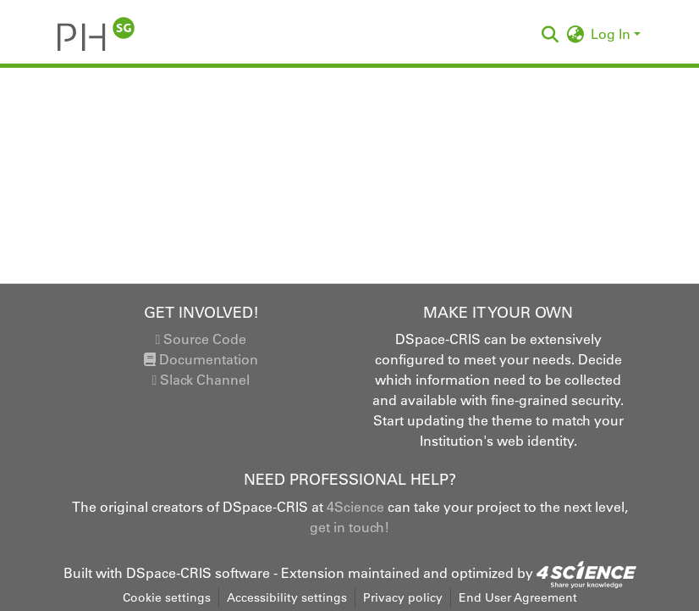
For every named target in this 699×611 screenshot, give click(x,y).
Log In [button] (612, 33)
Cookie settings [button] (167, 597)
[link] (586, 572)
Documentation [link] (201, 359)
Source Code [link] (201, 338)
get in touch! (349, 527)
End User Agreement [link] (518, 597)
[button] (96, 34)
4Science (355, 506)
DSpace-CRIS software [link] (198, 572)
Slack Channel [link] (201, 379)
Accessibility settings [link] (287, 597)
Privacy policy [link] (403, 597)
